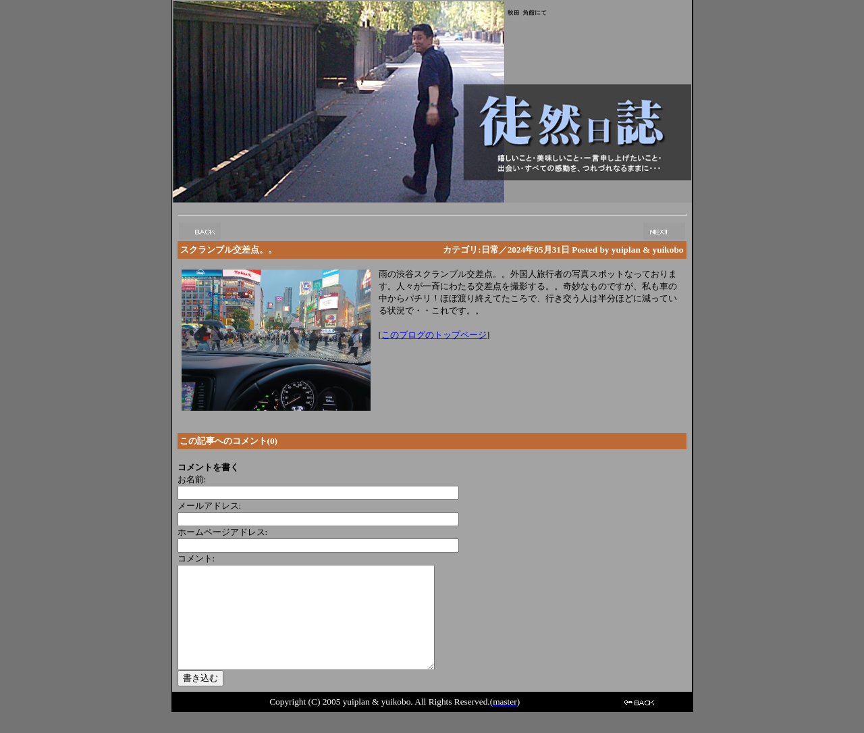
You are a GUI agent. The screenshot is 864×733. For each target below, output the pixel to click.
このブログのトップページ (434, 335)
